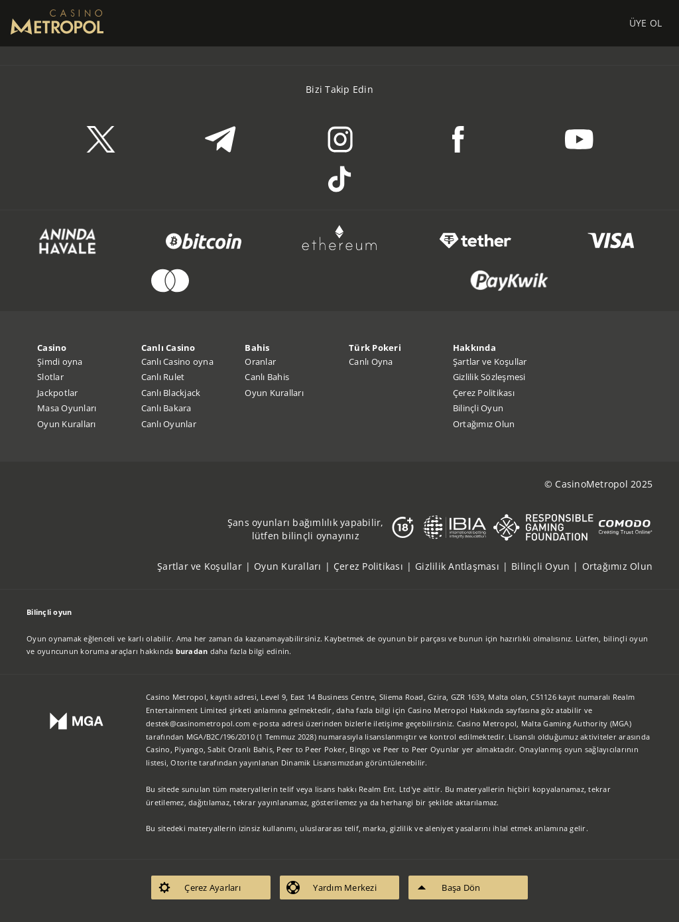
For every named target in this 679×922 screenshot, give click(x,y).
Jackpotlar (57, 393)
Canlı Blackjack (171, 393)
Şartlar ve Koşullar (490, 361)
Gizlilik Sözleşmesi (489, 377)
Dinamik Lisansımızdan (322, 762)
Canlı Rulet (163, 377)
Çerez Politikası (484, 393)
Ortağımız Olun (484, 424)
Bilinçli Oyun (478, 408)
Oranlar (260, 361)
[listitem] (205, 566)
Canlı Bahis (267, 377)
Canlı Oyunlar (168, 424)
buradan (192, 651)
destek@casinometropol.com (198, 723)
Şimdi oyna (60, 361)
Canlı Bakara (166, 408)
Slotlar (50, 377)
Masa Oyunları (66, 408)
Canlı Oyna (371, 361)
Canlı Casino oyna (177, 361)
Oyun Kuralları (66, 424)
